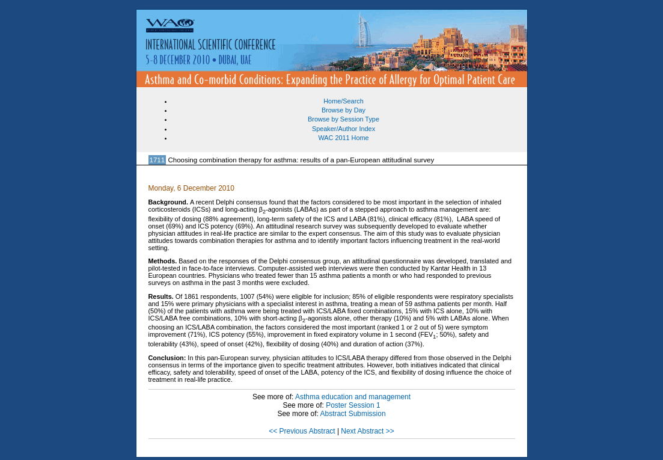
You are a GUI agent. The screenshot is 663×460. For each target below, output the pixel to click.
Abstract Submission (353, 413)
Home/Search (343, 101)
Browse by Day (343, 110)
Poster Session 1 (353, 405)
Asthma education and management (353, 397)
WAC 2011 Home (343, 137)
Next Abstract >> (367, 431)
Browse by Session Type (343, 119)
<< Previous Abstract (302, 431)
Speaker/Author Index (343, 128)
